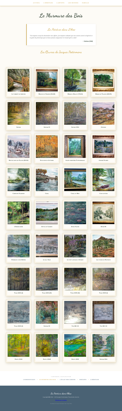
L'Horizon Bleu (29, 379)
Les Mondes (73, 3)
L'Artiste (61, 3)
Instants (82, 379)
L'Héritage (48, 3)
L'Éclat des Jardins (67, 379)
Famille (86, 3)
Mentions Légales (61, 400)
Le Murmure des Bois (47, 379)
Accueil (35, 3)
